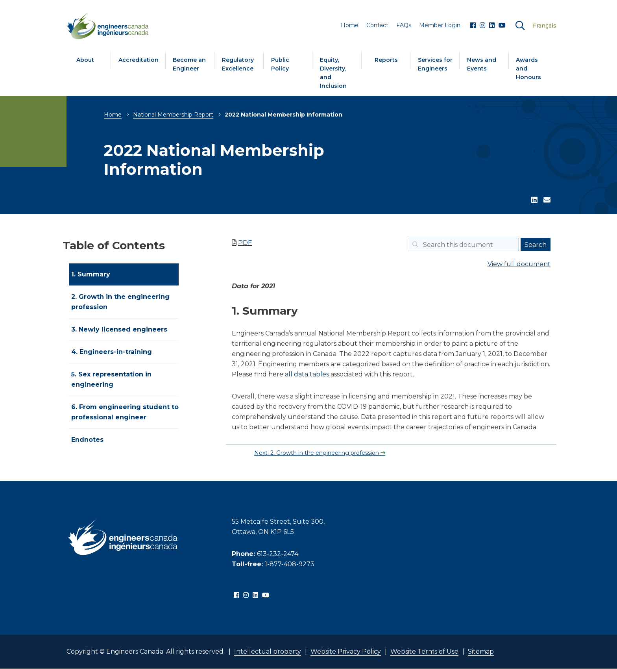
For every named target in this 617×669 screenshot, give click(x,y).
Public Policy (280, 64)
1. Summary (90, 274)
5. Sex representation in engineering (111, 379)
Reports (386, 59)
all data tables (307, 374)
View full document (519, 264)
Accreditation (138, 59)
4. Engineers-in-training (111, 352)
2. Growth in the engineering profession (120, 302)
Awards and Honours (528, 68)
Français (544, 25)
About (85, 59)
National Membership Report (173, 114)
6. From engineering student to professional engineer (125, 412)
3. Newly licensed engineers (119, 329)
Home (113, 114)
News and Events (481, 64)
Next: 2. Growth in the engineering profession (317, 452)
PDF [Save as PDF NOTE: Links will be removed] (245, 242)
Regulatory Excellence (238, 64)
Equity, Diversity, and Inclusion (333, 72)
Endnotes (87, 439)
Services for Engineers (435, 64)
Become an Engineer (189, 64)
